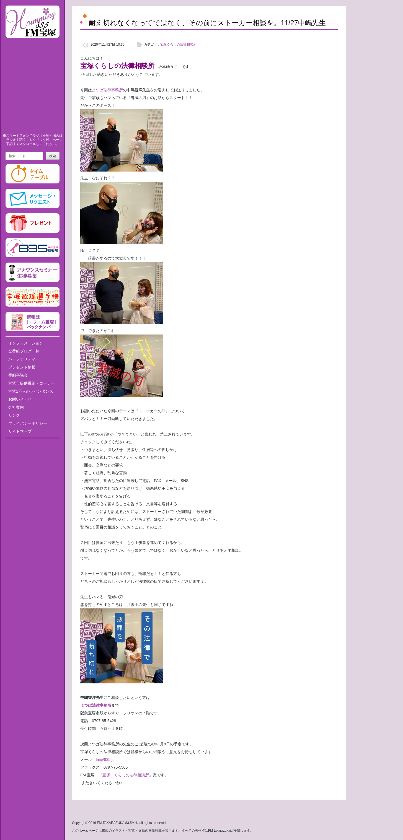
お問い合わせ (20, 399)
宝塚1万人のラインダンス (30, 391)
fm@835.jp (103, 759)
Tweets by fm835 (32, 444)
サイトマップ (20, 431)
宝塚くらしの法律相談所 (178, 44)
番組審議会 (18, 375)
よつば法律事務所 (107, 90)
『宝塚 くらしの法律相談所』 (126, 775)
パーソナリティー (23, 359)
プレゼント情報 (21, 367)
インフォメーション (25, 343)
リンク (14, 415)
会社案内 (16, 407)
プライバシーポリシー (27, 423)
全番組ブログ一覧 (23, 351)
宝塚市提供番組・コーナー (31, 383)
